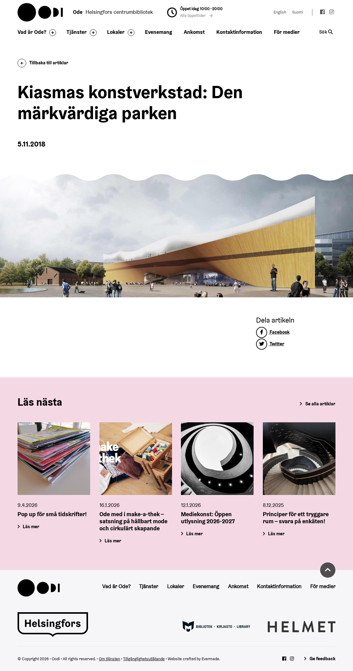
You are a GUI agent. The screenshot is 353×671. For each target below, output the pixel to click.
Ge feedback (322, 658)
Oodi (41, 12)
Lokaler (116, 32)
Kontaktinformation (239, 32)
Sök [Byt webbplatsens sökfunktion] (326, 32)
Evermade (210, 658)
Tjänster (76, 32)
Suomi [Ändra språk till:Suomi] (297, 12)
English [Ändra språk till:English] (280, 12)
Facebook (273, 332)
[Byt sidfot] (51, 32)
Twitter (270, 344)
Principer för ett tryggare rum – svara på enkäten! (296, 518)
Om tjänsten (109, 658)
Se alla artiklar (320, 404)
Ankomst (194, 32)
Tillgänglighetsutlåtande (144, 658)
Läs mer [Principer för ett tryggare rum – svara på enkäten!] (276, 533)
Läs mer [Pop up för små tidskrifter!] (31, 526)
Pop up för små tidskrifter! (52, 514)
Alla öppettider (196, 15)
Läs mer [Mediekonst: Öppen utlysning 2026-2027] (195, 533)
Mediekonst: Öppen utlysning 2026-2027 (208, 518)
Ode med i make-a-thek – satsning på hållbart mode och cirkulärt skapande (133, 521)
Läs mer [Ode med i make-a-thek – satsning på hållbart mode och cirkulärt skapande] (113, 541)
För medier (287, 32)
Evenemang (158, 32)
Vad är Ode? (32, 32)
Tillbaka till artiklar (43, 63)
